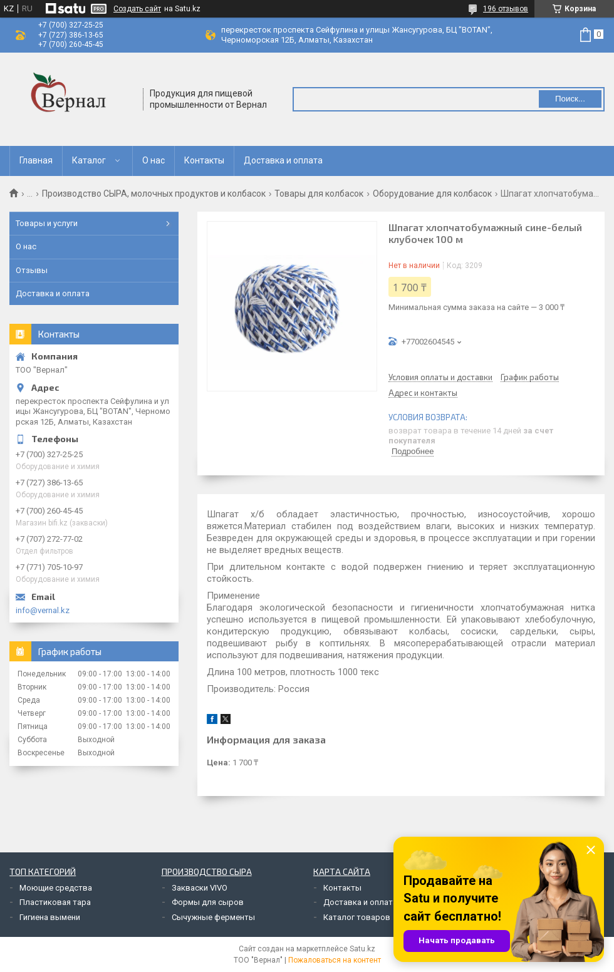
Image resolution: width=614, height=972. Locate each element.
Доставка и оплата (283, 160)
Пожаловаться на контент (334, 960)
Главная (36, 160)
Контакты (204, 160)
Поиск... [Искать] (570, 98)
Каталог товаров (356, 917)
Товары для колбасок (318, 194)
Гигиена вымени (49, 917)
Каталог (89, 160)
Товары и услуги (47, 223)
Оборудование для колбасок (432, 194)
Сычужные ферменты (213, 917)
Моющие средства (55, 887)
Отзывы (32, 270)
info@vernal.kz (43, 610)
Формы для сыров (208, 902)
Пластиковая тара (55, 902)
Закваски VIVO (199, 887)
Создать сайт (137, 8)
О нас (153, 160)
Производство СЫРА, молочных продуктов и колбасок (154, 194)
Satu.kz (362, 948)
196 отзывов (505, 8)
